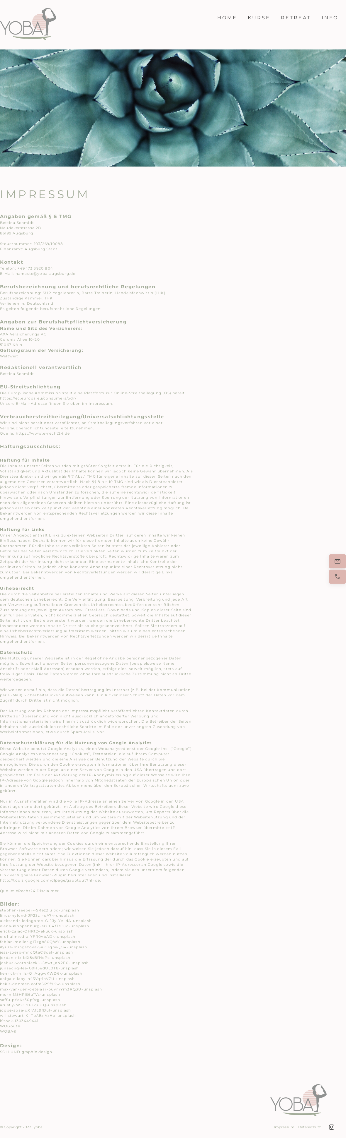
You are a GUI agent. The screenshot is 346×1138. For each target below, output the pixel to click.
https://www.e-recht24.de (43, 433)
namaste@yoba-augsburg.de (46, 273)
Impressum (284, 1127)
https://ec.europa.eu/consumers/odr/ (38, 398)
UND (16, 1052)
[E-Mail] (337, 561)
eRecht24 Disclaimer (37, 891)
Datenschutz (309, 1127)
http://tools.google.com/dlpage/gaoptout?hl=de (50, 880)
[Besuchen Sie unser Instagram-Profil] (331, 1127)
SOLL (5, 1052)
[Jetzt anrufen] (337, 577)
